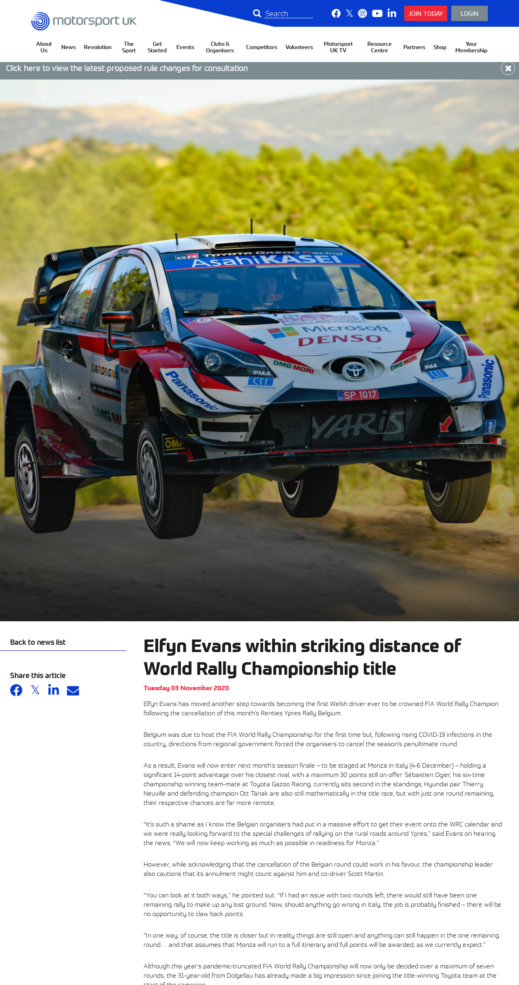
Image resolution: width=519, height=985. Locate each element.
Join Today (425, 13)
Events (185, 46)
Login (469, 13)
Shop (439, 46)
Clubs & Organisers (220, 47)
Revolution (98, 46)
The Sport (129, 47)
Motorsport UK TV (338, 47)
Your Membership (471, 47)
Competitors (261, 46)
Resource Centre (379, 47)
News (68, 46)
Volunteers (299, 46)
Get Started (157, 47)
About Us (44, 47)
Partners (414, 46)
